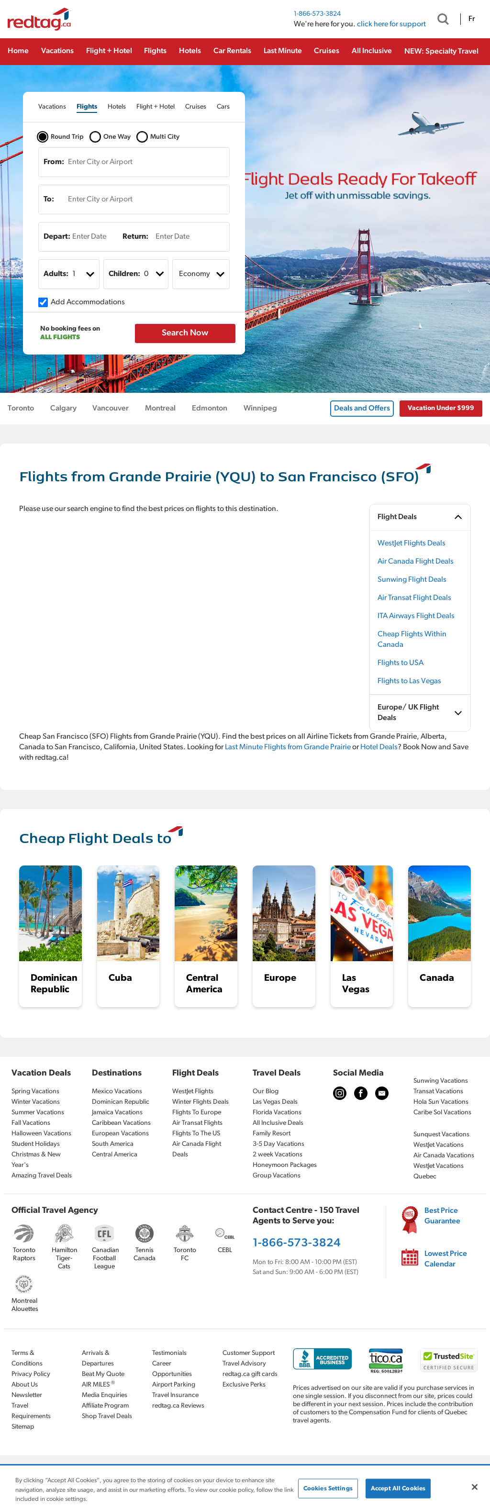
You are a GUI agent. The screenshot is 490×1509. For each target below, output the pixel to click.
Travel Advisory (244, 1363)
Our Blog (265, 1091)
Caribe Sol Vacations (442, 1112)
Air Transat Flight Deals (414, 598)
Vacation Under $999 (441, 408)
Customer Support (249, 1353)
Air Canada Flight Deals (416, 562)
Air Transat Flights (197, 1123)
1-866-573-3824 (317, 14)
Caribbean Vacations (121, 1123)
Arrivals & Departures (98, 1358)
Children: (124, 274)
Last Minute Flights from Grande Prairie (288, 747)
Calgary (63, 408)
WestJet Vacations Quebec (438, 1171)
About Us (24, 1384)
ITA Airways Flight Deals (416, 616)
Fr (471, 19)
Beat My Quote (103, 1374)
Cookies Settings (328, 1488)
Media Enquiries (104, 1395)
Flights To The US (196, 1133)
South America (113, 1144)
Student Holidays (35, 1144)
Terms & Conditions (27, 1358)
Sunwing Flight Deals (412, 580)
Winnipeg (260, 408)
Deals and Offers (362, 408)
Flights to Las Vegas (409, 681)
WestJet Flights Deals (411, 543)
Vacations (57, 51)
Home (18, 51)
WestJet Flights (192, 1091)
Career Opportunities (172, 1369)
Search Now (185, 333)
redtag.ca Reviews (178, 1405)
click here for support (391, 24)
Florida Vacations (277, 1112)
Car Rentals (232, 51)
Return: (135, 237)
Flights (155, 51)
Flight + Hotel (109, 51)
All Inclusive (372, 51)
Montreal (160, 408)
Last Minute (283, 51)
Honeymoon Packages (285, 1165)
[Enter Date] (84, 236)
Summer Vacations (37, 1112)
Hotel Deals (379, 747)
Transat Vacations (438, 1091)
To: (49, 199)
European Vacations (120, 1133)
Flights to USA (400, 663)
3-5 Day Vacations (278, 1144)
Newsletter (26, 1395)
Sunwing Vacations (440, 1081)
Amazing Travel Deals (41, 1175)
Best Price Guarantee (442, 1216)
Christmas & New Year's (36, 1160)
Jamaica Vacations (117, 1112)
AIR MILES (98, 1384)
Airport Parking (173, 1384)
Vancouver (110, 408)
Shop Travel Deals (107, 1416)
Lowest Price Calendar (445, 1259)
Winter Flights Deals (200, 1102)
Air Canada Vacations (443, 1155)
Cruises (326, 51)
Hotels (190, 51)
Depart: (57, 237)
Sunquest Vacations (441, 1134)
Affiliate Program (105, 1405)
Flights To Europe (196, 1112)
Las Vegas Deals (275, 1102)
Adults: (56, 274)
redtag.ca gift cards (250, 1374)
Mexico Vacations (117, 1091)
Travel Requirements (31, 1411)
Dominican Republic (120, 1102)
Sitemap (22, 1427)
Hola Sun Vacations (440, 1102)
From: (54, 162)
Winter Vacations (35, 1102)
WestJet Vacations (438, 1145)
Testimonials (169, 1353)
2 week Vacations (277, 1154)
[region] (245, 1487)
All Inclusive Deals (278, 1123)
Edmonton (209, 408)
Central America (114, 1154)
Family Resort (271, 1133)
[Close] (474, 1487)
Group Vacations (277, 1175)
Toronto (21, 408)
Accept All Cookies (398, 1488)
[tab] (52, 107)
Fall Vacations (30, 1123)
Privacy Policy (30, 1374)
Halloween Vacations (41, 1133)
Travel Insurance (175, 1395)
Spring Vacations (35, 1091)
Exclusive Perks (244, 1384)
